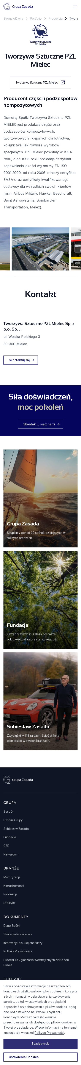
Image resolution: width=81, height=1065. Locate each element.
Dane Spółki (11, 925)
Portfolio (35, 18)
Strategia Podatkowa (17, 934)
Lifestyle (9, 903)
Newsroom (10, 854)
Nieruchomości (13, 886)
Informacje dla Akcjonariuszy (23, 943)
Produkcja (55, 18)
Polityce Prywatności (49, 1032)
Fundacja (9, 837)
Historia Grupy (13, 820)
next (74, 252)
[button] (52, 7)
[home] (18, 7)
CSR (6, 846)
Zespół (8, 811)
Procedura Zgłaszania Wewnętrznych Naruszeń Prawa (36, 962)
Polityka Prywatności (17, 951)
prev (6, 252)
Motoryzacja (12, 877)
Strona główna (13, 18)
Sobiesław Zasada (16, 829)
